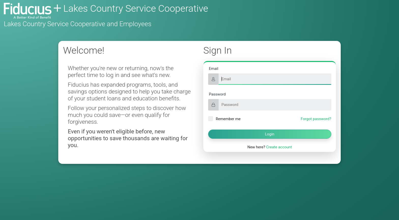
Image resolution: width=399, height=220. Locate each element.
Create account (279, 147)
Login (269, 134)
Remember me (224, 118)
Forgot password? (316, 119)
